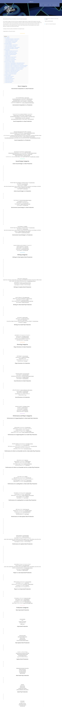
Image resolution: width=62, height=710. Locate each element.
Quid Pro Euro (25, 278)
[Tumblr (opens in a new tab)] (31, 1)
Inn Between (26, 408)
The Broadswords (25, 378)
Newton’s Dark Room (25, 302)
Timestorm (28, 134)
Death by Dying (25, 228)
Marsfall (26, 476)
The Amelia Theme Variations (15, 116)
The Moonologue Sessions (31, 281)
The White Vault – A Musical (34, 156)
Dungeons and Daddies (25, 357)
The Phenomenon (25, 410)
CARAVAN (25, 185)
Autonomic (27, 585)
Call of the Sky (16, 151)
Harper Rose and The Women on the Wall (22, 653)
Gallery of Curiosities (25, 536)
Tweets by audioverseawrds (49, 21)
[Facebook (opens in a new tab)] (30, 1)
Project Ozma (30, 154)
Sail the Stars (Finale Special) (17, 154)
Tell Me (16, 155)
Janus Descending (25, 183)
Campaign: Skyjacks (28, 151)
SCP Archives (30, 100)
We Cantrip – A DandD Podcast (28, 584)
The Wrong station (26, 535)
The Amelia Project (32, 116)
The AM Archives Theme (16, 101)
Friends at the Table (28, 115)
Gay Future (29, 131)
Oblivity (29, 462)
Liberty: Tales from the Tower (25, 203)
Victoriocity (28, 117)
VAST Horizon (27, 97)
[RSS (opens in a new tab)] (32, 1)
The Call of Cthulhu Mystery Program (25, 200)
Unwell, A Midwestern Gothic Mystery (28, 102)
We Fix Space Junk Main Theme (16, 119)
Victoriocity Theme (18, 117)
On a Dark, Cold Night (25, 299)
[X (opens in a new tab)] (29, 1)
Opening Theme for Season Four (13, 153)
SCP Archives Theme (16, 100)
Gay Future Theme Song (17, 131)
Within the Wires (29, 298)
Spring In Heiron (16, 115)
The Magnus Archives (25, 336)
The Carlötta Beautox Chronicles (35, 137)
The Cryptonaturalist (26, 297)
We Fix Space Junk (31, 119)
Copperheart (28, 465)
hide (8, 36)
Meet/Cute (26, 460)
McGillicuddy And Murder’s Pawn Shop (27, 301)
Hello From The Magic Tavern (28, 603)
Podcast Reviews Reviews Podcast (25, 283)
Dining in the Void (24, 407)
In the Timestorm (17, 134)
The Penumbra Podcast (25, 337)
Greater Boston (28, 480)
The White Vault (25, 205)
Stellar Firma (27, 583)
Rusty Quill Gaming (26, 373)
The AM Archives (30, 101)
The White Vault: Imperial (26, 232)
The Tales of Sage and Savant (31, 153)
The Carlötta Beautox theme (9, 137)
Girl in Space (26, 340)
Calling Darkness (28, 461)
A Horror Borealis (25, 356)
